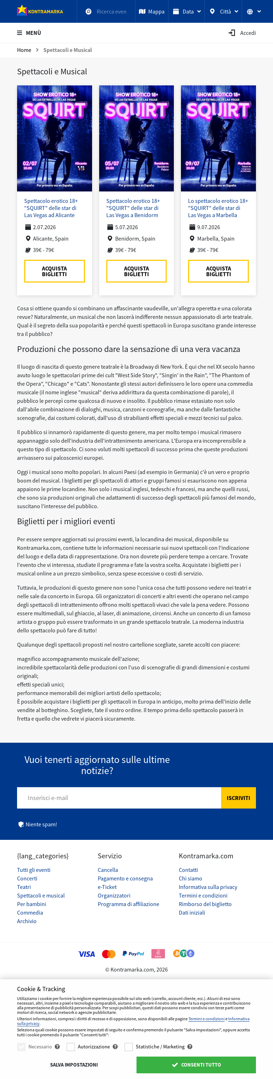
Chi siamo (190, 878)
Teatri (24, 886)
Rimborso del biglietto (205, 903)
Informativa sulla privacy (208, 886)
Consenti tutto (196, 1065)
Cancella (108, 869)
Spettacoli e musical (41, 895)
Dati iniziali (192, 912)
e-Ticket (107, 886)
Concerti (27, 878)
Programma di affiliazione (128, 903)
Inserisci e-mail (48, 798)
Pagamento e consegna (125, 878)
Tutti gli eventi (33, 869)
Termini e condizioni (203, 895)
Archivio (27, 921)
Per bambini (31, 903)
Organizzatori (114, 895)
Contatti (188, 869)
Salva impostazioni (74, 1065)
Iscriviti (238, 797)
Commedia (30, 912)
